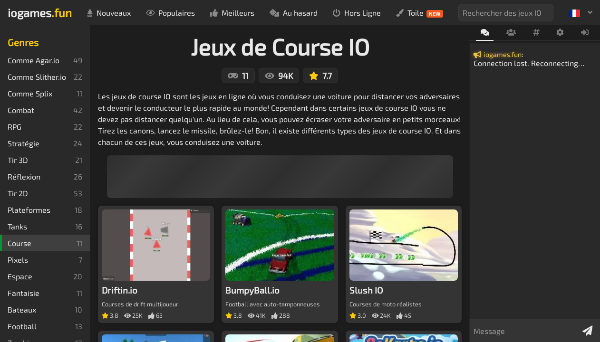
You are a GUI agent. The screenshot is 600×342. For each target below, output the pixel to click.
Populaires (170, 12)
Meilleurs (232, 12)
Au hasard (294, 12)
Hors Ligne (357, 12)
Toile (419, 13)
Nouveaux (109, 12)
